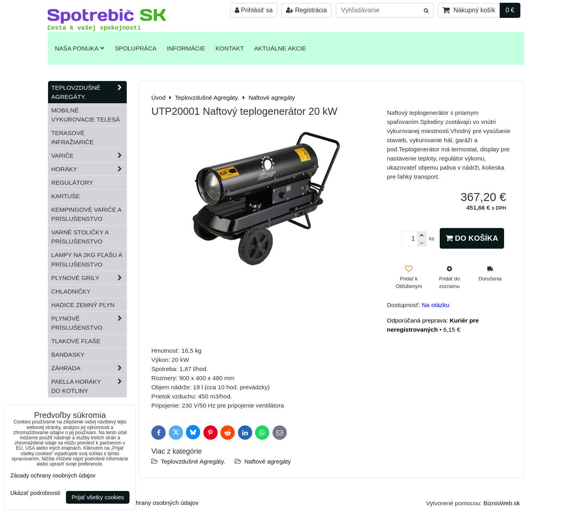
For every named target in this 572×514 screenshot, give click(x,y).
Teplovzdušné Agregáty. (193, 461)
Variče (89, 155)
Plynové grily (89, 277)
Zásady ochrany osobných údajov (153, 502)
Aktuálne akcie (280, 48)
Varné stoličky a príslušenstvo (80, 237)
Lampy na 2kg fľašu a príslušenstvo (86, 259)
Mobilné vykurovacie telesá (85, 115)
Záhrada (89, 368)
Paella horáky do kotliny (89, 386)
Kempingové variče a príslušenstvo (86, 214)
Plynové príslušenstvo (89, 323)
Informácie (186, 48)
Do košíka (472, 238)
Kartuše (65, 196)
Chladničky (71, 291)
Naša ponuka (79, 48)
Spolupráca (136, 48)
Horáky (89, 169)
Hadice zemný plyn (82, 304)
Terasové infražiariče (72, 137)
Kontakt (230, 48)
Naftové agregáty (267, 461)
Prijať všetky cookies (98, 497)
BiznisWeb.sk (501, 503)
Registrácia (306, 10)
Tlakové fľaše (75, 341)
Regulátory (72, 182)
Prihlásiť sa (253, 10)
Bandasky (68, 354)
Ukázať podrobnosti (35, 493)
